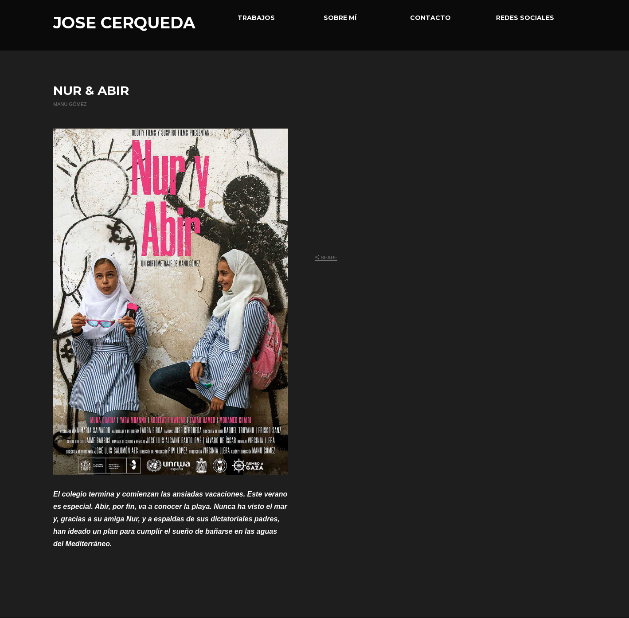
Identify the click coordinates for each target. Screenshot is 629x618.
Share (326, 257)
